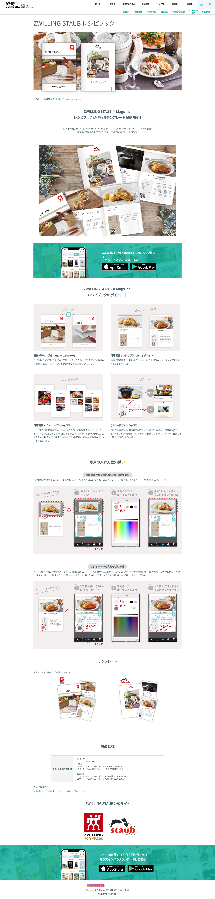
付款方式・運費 (194, 12)
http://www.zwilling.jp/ (69, 98)
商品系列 (164, 12)
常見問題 (207, 12)
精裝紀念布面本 (129, 4)
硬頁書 (112, 4)
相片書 (97, 4)
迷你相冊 (160, 4)
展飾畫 (175, 4)
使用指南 (126, 12)
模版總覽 (138, 12)
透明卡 (189, 4)
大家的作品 (151, 12)
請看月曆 (145, 4)
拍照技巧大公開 (179, 12)
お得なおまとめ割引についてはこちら (53, 791)
